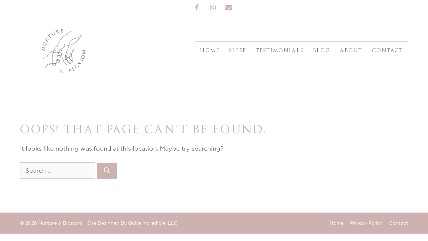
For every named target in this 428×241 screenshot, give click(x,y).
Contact (387, 50)
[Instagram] (212, 7)
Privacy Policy (366, 223)
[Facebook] (196, 7)
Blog (321, 50)
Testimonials (280, 50)
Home (210, 50)
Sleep (237, 50)
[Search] (107, 171)
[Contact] (228, 7)
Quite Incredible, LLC (152, 223)
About (351, 50)
